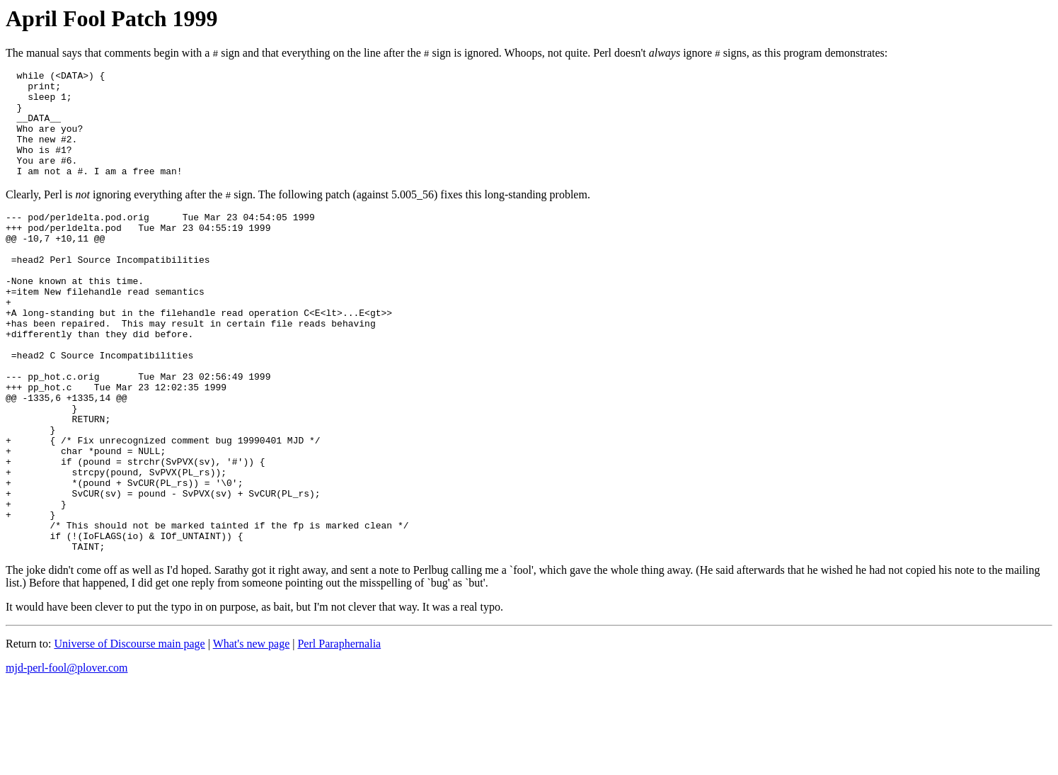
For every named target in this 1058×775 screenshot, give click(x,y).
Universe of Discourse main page (129, 733)
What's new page (251, 733)
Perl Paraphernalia (339, 733)
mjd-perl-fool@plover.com (66, 757)
